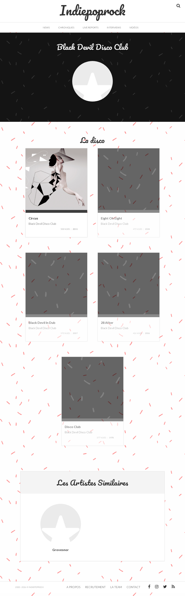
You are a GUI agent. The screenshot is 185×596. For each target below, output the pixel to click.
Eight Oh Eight (111, 222)
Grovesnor (60, 553)
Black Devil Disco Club (42, 227)
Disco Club (73, 430)
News (46, 27)
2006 (147, 337)
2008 (147, 232)
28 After (107, 326)
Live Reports (90, 27)
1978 (111, 441)
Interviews (114, 27)
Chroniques (66, 27)
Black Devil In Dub (42, 326)
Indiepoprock (92, 8)
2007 (75, 337)
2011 (75, 232)
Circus (33, 222)
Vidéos (133, 27)
